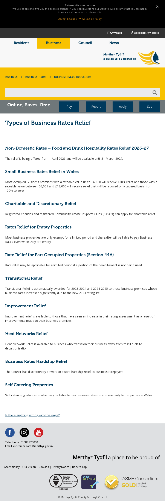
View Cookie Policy (90, 18)
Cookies (44, 467)
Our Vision (29, 467)
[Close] (157, 7)
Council (85, 43)
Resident (21, 43)
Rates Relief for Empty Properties (38, 227)
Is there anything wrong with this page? (32, 415)
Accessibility (12, 467)
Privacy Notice (60, 467)
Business (53, 43)
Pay (69, 106)
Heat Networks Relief (26, 334)
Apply (123, 106)
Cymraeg (114, 32)
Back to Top (79, 467)
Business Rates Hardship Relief (36, 362)
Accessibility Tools (145, 32)
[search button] (155, 92)
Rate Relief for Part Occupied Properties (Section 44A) (59, 255)
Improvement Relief (25, 306)
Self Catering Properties (29, 385)
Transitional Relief (24, 278)
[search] (77, 92)
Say (149, 106)
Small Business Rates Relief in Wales (42, 172)
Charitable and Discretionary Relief (40, 204)
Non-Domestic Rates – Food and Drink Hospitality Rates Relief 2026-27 (77, 148)
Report (96, 106)
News (114, 43)
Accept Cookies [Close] (67, 18)
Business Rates (35, 77)
